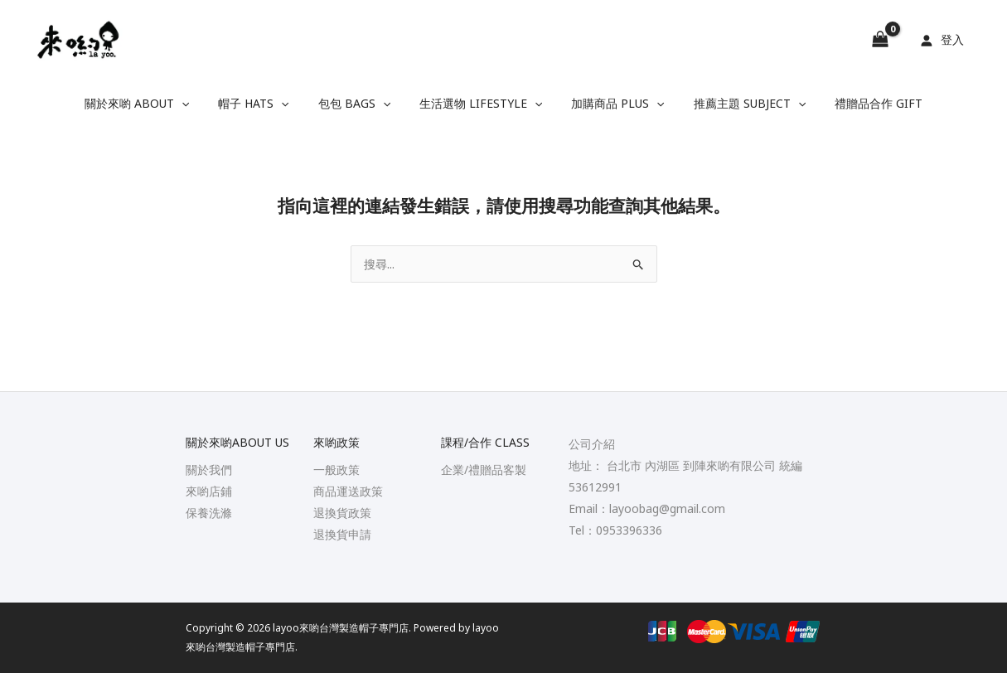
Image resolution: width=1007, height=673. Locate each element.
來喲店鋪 (209, 491)
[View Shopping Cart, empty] (880, 40)
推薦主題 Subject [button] (738, 103)
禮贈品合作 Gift (861, 103)
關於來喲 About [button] (154, 103)
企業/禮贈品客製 (483, 469)
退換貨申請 (342, 534)
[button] (198, 103)
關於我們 (209, 469)
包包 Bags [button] (360, 103)
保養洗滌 (209, 512)
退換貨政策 (342, 512)
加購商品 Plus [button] (611, 103)
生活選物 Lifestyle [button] (480, 103)
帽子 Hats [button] (265, 103)
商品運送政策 (348, 491)
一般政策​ (336, 469)
